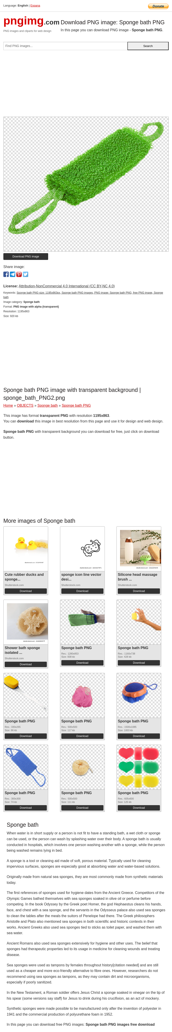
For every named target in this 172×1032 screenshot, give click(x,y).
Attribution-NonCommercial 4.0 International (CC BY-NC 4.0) (67, 286)
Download (26, 591)
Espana (35, 5)
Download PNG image (26, 256)
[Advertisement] (86, 85)
